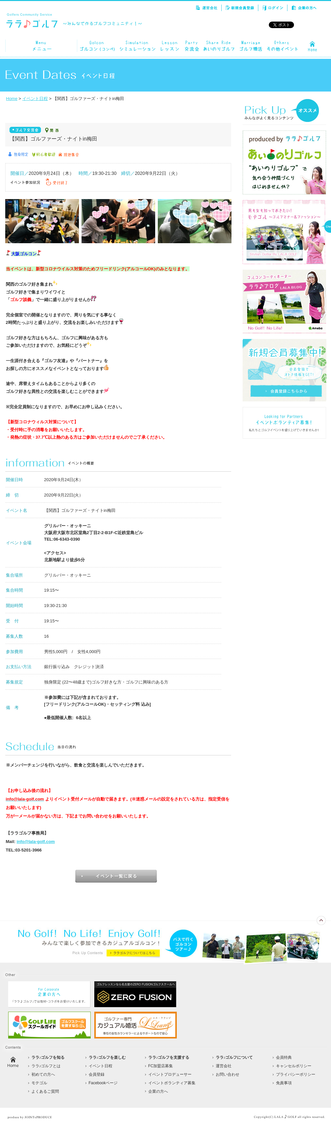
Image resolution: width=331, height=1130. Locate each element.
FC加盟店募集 (160, 1066)
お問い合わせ (227, 1074)
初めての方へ (43, 1074)
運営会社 (223, 1066)
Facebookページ (103, 1083)
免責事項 (284, 1083)
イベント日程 (35, 98)
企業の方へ (158, 1091)
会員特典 (284, 1057)
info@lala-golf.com (36, 841)
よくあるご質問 (45, 1091)
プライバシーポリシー (295, 1074)
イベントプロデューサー (170, 1074)
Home (12, 98)
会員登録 (96, 1074)
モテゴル (39, 1083)
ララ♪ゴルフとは (46, 1066)
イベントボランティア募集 (171, 1083)
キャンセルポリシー (293, 1066)
